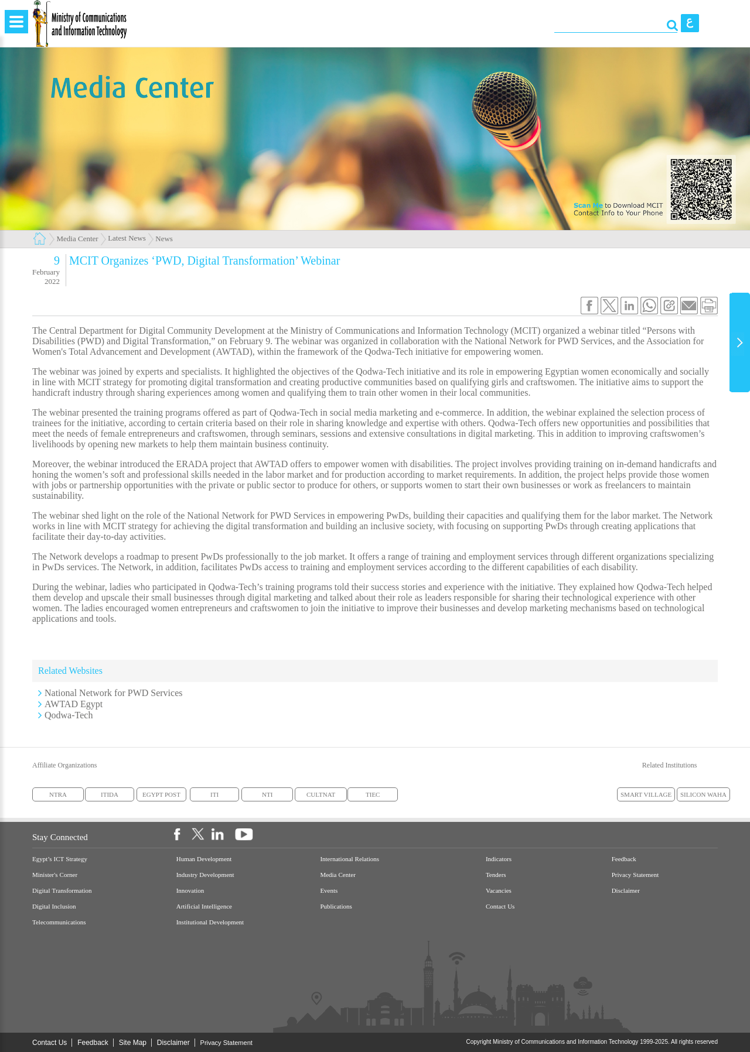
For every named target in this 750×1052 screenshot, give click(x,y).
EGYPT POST (161, 794)
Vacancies (499, 890)
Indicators (499, 859)
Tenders (496, 875)
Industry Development (205, 875)
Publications (336, 906)
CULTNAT (320, 794)
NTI (267, 794)
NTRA (58, 794)
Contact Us (500, 906)
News (164, 238)
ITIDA (109, 794)
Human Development (204, 859)
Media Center (77, 238)
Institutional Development (210, 922)
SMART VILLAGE (646, 794)
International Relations (349, 859)
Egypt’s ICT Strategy (59, 859)
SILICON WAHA (703, 794)
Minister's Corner (54, 875)
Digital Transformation (62, 890)
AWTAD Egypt (74, 704)
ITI (214, 794)
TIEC (373, 794)
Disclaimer (626, 890)
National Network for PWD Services (114, 693)
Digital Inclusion (54, 906)
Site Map (132, 1043)
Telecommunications (59, 922)
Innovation (190, 890)
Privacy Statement (635, 875)
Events (329, 890)
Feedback (624, 859)
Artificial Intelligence (204, 906)
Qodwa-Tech (69, 715)
